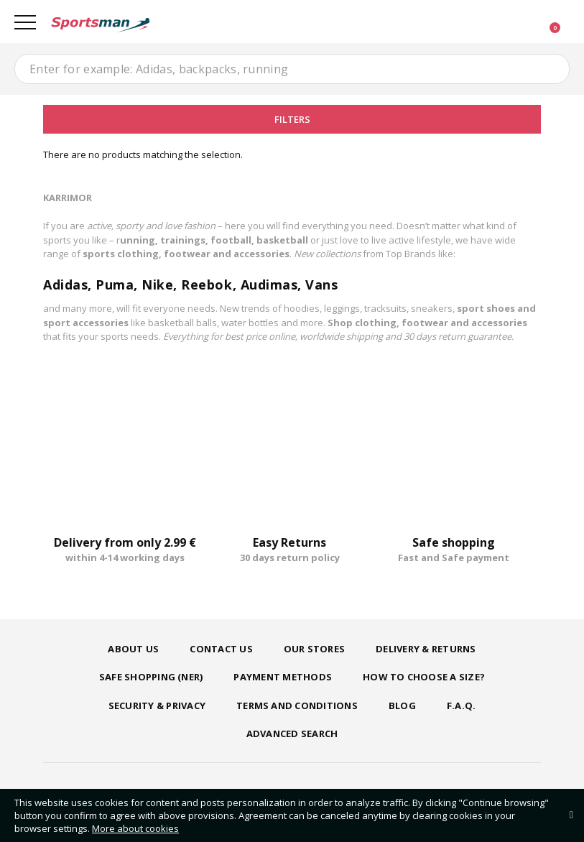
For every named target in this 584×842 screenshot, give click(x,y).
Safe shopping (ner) (151, 676)
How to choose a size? (424, 676)
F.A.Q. (461, 705)
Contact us (221, 648)
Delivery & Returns (426, 648)
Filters (292, 119)
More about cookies (135, 828)
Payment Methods (282, 676)
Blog (402, 705)
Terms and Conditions (297, 705)
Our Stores (314, 648)
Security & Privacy (156, 705)
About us (133, 648)
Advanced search (292, 733)
